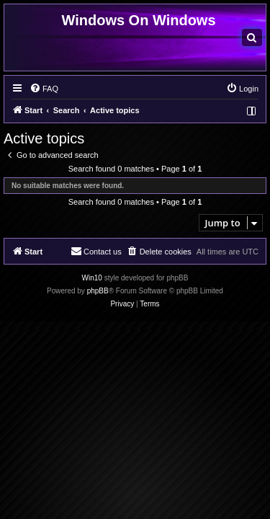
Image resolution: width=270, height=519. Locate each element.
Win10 (92, 278)
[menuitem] (252, 37)
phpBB (98, 291)
